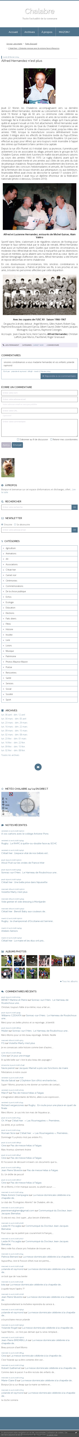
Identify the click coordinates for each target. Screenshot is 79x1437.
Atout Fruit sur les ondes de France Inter (22, 862)
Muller (4, 1030)
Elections (10, 613)
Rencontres (11, 672)
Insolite (9, 634)
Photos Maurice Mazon (17, 661)
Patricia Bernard (9, 1256)
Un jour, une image (14, 43)
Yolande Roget (9, 1327)
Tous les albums (70, 981)
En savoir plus (52, 1434)
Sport (8, 699)
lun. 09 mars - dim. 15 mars (14, 730)
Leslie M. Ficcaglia (11, 1225)
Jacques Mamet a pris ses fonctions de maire (43, 1068)
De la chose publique (16, 591)
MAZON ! (64, 32)
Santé (8, 678)
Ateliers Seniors (9, 930)
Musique (10, 651)
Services (9, 683)
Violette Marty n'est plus (14, 892)
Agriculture (11, 548)
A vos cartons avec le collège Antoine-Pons (25, 833)
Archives (29, 32)
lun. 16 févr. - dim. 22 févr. (13, 742)
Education (10, 607)
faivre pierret (8, 1068)
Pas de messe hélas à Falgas (28, 1092)
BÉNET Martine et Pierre (14, 1000)
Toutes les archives (10, 755)
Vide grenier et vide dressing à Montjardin (23, 901)
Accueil (13, 32)
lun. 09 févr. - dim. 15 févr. (13, 746)
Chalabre (39, 11)
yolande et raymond (12, 1269)
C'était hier (11, 569)
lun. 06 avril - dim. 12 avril (13, 714)
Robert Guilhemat (11, 1368)
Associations (12, 564)
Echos (8, 596)
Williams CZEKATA (11, 1015)
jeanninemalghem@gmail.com (17, 1210)
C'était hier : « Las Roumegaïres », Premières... (36, 1120)
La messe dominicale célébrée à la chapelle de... (49, 1256)
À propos (46, 32)
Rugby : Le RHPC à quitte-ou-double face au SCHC (29, 843)
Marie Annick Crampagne (14, 1195)
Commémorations (14, 586)
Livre (8, 640)
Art (7, 559)
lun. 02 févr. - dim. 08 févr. (13, 750)
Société (9, 694)
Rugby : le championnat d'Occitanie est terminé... (27, 921)
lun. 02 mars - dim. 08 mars (14, 734)
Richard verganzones (12, 1105)
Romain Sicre (8, 1133)
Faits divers (11, 618)
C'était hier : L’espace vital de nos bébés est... (25, 853)
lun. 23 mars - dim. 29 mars (14, 722)
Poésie (9, 667)
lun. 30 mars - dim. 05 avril (13, 718)
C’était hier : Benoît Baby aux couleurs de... (23, 911)
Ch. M (4, 1120)
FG (3, 1043)
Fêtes (8, 623)
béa (3, 1284)
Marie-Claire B (8, 1380)
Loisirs (9, 645)
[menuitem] (13, 31)
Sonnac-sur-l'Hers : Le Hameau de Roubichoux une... (29, 872)
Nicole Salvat (8, 1080)
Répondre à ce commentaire (60, 376)
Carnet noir (11, 575)
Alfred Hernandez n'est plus (21, 61)
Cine (3, 1055)
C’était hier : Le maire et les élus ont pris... (23, 940)
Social (8, 688)
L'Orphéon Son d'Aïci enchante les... (39, 1080)
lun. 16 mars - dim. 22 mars (14, 726)
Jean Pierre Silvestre (12, 1170)
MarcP (4, 1092)
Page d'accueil (31, 43)
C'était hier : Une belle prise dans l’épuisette (24, 882)
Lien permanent (11, 345)
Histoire (9, 629)
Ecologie (10, 602)
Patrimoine (11, 656)
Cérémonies (11, 580)
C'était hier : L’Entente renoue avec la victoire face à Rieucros (33, 48)
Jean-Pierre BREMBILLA (14, 1340)
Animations (11, 553)
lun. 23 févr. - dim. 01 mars (13, 738)
